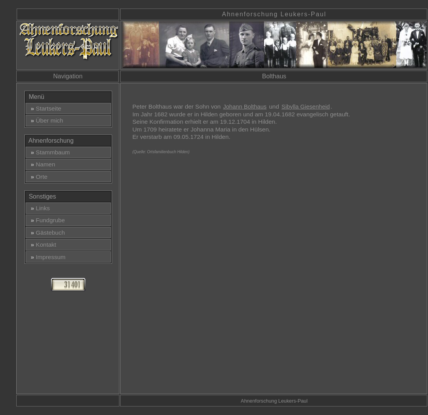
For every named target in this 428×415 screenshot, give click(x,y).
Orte (38, 176)
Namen (41, 164)
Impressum (47, 257)
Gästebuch (46, 232)
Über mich (45, 120)
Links (39, 208)
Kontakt (42, 244)
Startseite (44, 108)
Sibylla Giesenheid (305, 106)
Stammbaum (49, 152)
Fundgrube (46, 220)
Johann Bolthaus (244, 106)
